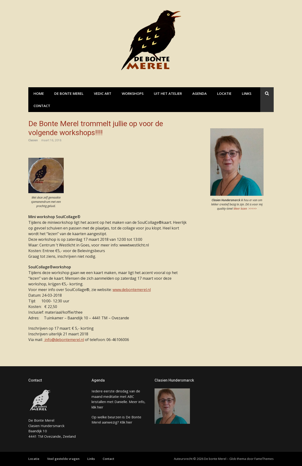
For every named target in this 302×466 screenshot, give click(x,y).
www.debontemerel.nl (132, 289)
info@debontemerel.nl (64, 339)
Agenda (199, 93)
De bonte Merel (69, 93)
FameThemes (264, 459)
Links (246, 93)
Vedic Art (102, 93)
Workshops (132, 93)
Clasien (33, 140)
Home (39, 93)
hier (100, 407)
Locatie (224, 93)
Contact (42, 105)
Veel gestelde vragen (63, 459)
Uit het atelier (168, 93)
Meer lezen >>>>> (245, 209)
